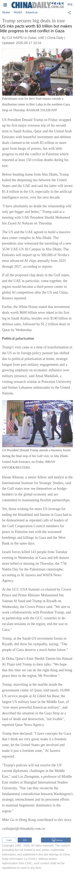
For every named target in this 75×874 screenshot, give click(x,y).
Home (6, 12)
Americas (31, 12)
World (18, 12)
